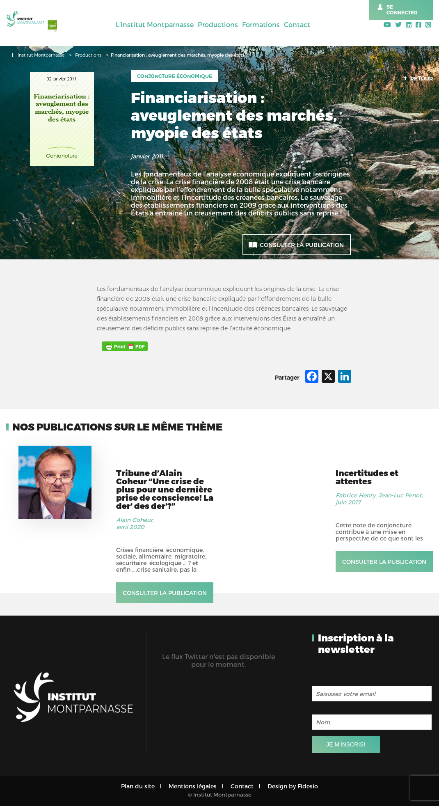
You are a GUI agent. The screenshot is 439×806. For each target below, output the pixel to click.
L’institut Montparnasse (155, 24)
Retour (421, 78)
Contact (297, 24)
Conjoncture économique (174, 76)
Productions (218, 24)
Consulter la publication (302, 244)
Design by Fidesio (293, 786)
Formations (261, 24)
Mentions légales (193, 786)
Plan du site (138, 786)
